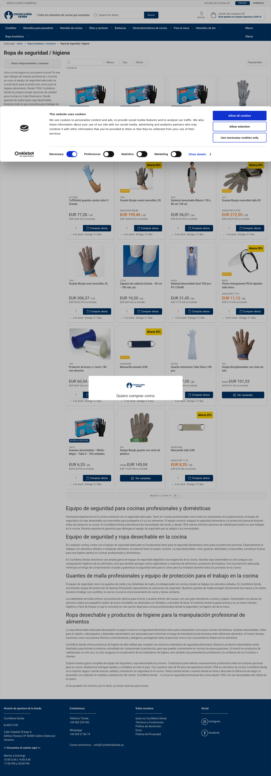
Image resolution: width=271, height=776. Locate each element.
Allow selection (239, 20)
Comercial (145, 398)
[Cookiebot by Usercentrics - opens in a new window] (24, 48)
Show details (197, 48)
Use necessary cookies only (239, 31)
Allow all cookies (239, 9)
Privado (124, 398)
